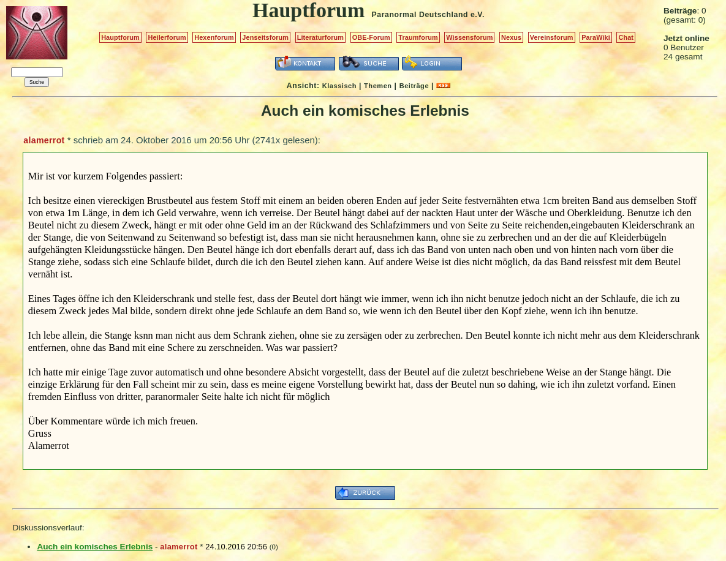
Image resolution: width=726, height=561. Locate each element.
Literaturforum (320, 37)
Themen (377, 85)
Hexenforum (214, 37)
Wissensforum (469, 37)
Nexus (511, 37)
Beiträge (414, 85)
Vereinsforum (551, 37)
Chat (625, 37)
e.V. (478, 14)
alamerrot (43, 140)
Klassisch (339, 85)
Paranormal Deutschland (420, 14)
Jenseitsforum (265, 37)
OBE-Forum (371, 37)
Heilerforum (167, 37)
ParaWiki (595, 37)
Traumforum (418, 37)
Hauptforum (120, 37)
